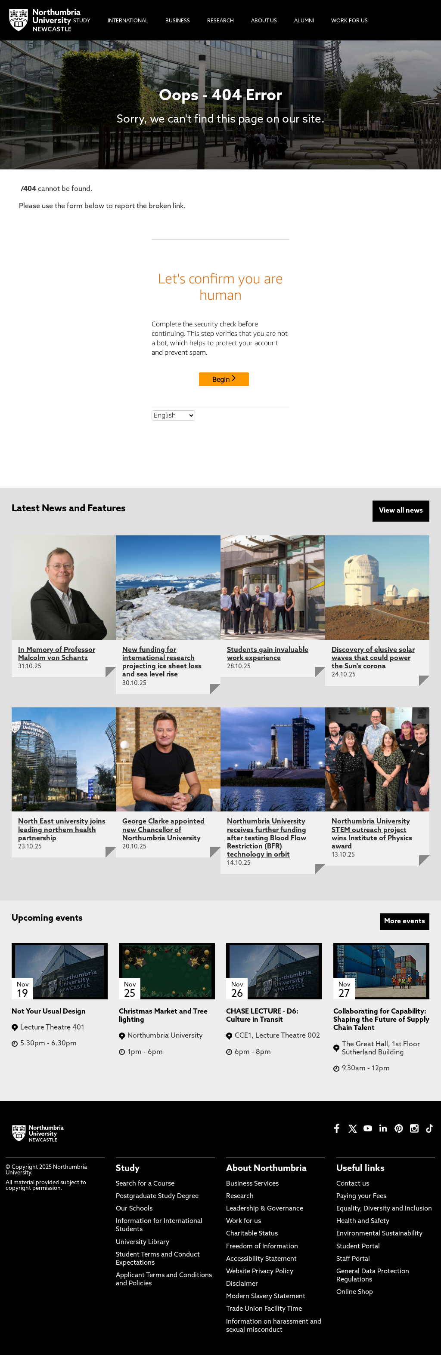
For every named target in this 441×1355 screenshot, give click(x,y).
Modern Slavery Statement (265, 1296)
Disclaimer (242, 1283)
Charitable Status (252, 1233)
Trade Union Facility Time (264, 1309)
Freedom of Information (262, 1246)
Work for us (243, 1220)
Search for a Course (145, 1183)
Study (128, 1168)
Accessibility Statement (261, 1258)
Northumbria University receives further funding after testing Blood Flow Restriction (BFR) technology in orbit (266, 838)
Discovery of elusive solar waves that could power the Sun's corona (373, 657)
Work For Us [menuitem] (349, 21)
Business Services (252, 1183)
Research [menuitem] (220, 21)
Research (240, 1195)
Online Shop (354, 1292)
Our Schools (134, 1208)
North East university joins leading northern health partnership (62, 829)
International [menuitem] (128, 21)
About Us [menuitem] (264, 21)
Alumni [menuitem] (304, 21)
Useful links (360, 1168)
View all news (401, 510)
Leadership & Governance (264, 1208)
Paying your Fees (361, 1195)
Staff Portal (353, 1258)
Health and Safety (362, 1220)
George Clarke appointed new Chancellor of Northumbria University (163, 829)
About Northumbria (266, 1168)
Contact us (352, 1183)
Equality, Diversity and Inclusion (384, 1208)
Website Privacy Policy (259, 1271)
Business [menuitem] (177, 21)
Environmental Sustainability (379, 1233)
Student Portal (358, 1246)
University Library (142, 1241)
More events (404, 920)
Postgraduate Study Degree (157, 1195)
